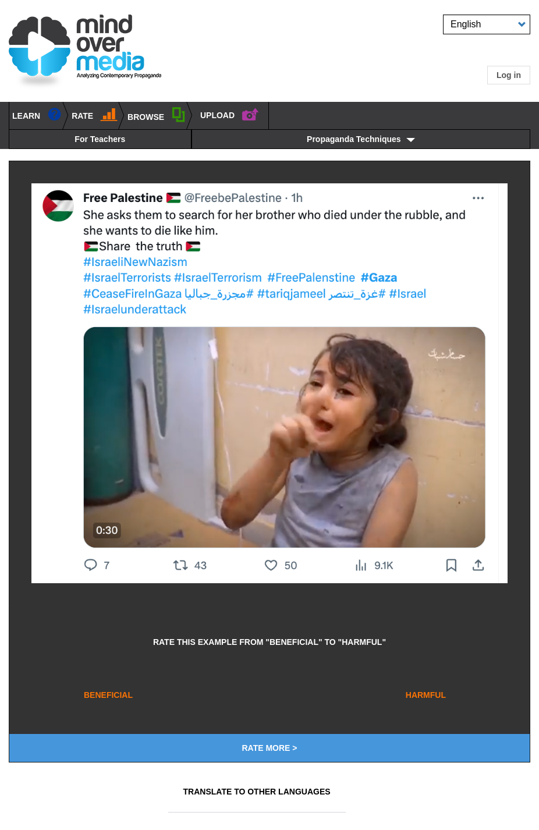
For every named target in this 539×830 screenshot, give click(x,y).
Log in (509, 75)
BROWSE (156, 114)
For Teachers (100, 139)
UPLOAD (229, 113)
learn (37, 114)
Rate (95, 114)
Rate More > (269, 748)
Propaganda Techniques (354, 139)
